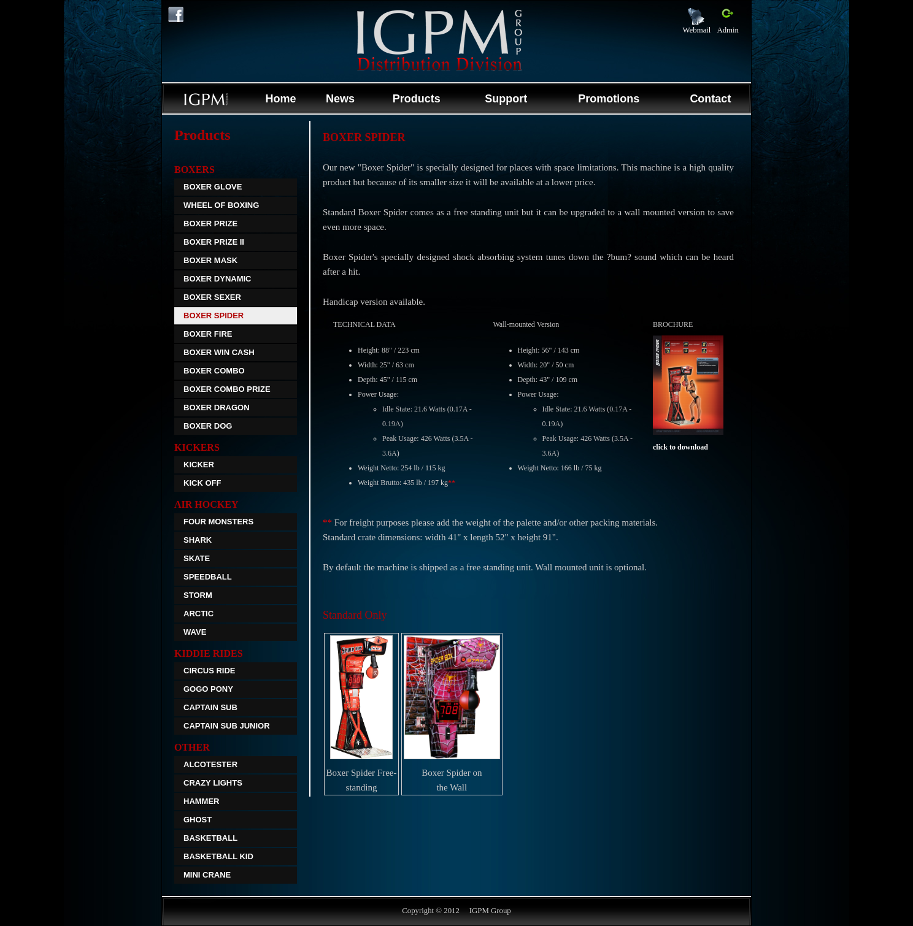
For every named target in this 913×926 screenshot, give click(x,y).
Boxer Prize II (213, 242)
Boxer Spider (213, 315)
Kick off (202, 483)
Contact (710, 99)
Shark (197, 540)
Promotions (608, 99)
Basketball (210, 838)
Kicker (198, 464)
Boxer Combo (214, 370)
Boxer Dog (207, 425)
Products (417, 99)
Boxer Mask (210, 260)
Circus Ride (209, 670)
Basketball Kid (218, 856)
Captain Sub (210, 707)
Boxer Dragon (216, 407)
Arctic (198, 613)
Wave (194, 632)
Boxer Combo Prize (227, 389)
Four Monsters (218, 521)
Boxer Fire (207, 334)
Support (506, 99)
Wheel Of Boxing (221, 205)
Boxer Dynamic (217, 278)
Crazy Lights (212, 782)
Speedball (207, 576)
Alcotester (210, 764)
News (340, 99)
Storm (197, 595)
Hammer (201, 801)
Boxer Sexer (212, 297)
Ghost (197, 819)
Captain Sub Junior (226, 725)
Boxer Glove (212, 186)
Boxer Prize (210, 223)
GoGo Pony (208, 689)
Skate (196, 558)
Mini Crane (207, 874)
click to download (680, 447)
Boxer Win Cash (219, 352)
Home (280, 99)
